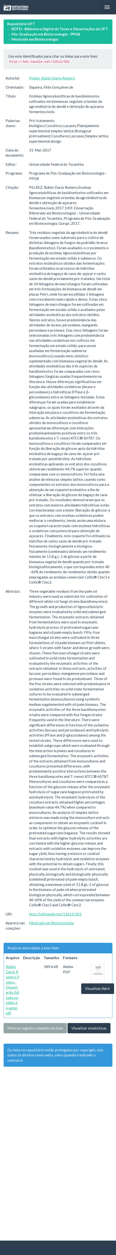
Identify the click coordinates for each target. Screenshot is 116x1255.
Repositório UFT (21, 24)
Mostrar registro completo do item (35, 1028)
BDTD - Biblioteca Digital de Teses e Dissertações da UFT (60, 29)
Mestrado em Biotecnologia (35, 39)
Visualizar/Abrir (97, 988)
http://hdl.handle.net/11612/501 (55, 914)
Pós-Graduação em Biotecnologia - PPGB (46, 34)
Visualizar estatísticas (89, 1028)
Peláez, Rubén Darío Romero (52, 78)
